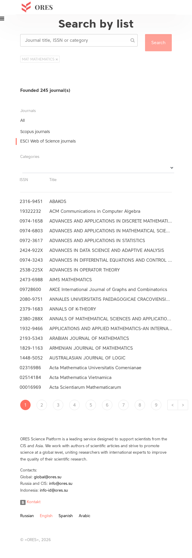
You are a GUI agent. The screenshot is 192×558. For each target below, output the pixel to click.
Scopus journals (35, 131)
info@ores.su (61, 483)
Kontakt (30, 502)
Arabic (84, 516)
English (46, 516)
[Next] (183, 405)
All (22, 120)
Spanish (66, 516)
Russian (27, 516)
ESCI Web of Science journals (48, 141)
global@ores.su (48, 477)
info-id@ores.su (54, 490)
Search (158, 42)
